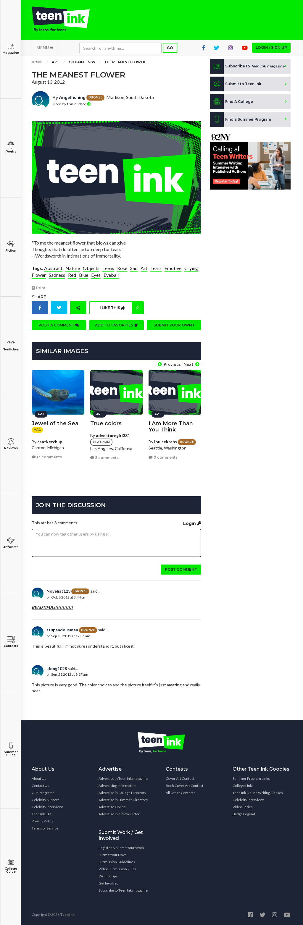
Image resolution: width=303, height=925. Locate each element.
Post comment (181, 569)
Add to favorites (116, 325)
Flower (39, 275)
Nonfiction (10, 345)
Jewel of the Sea (55, 423)
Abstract (53, 268)
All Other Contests (180, 792)
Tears (156, 268)
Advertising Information (117, 785)
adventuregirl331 (113, 435)
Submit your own (174, 325)
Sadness (57, 275)
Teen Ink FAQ (42, 814)
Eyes (96, 275)
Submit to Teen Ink (235, 84)
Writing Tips (108, 876)
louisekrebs (165, 441)
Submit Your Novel (113, 855)
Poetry (10, 147)
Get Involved (109, 883)
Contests (10, 642)
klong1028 (56, 668)
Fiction (10, 246)
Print (38, 288)
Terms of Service (45, 828)
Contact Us (40, 785)
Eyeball (111, 275)
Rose (122, 268)
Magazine (10, 49)
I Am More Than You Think (171, 426)
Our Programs (43, 792)
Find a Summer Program (240, 119)
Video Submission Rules (117, 869)
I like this (121, 308)
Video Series (243, 807)
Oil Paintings (82, 62)
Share (39, 297)
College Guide (10, 866)
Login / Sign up (271, 47)
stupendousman (62, 629)
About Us (39, 778)
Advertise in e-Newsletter (119, 814)
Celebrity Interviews (48, 807)
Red (72, 275)
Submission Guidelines (117, 862)
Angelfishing (72, 97)
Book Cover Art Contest (184, 785)
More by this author (71, 104)
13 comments (47, 457)
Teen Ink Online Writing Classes (258, 792)
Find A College (231, 101)
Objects (91, 268)
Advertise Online (112, 807)
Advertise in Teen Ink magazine (123, 778)
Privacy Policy (42, 821)
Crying (191, 268)
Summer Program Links (251, 778)
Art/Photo (10, 543)
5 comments (104, 457)
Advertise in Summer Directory (123, 800)
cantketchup (49, 441)
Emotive (173, 268)
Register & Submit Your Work (121, 847)
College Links (243, 785)
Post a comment (58, 325)
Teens (108, 268)
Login (192, 523)
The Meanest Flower (124, 62)
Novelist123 (58, 591)
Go (170, 48)
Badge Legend (244, 814)
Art (55, 62)
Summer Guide (10, 749)
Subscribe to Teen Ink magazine (123, 890)
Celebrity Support (45, 800)
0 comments (163, 457)
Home (37, 62)
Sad (134, 268)
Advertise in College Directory (122, 792)
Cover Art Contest (180, 778)
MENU (44, 47)
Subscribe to (247, 66)
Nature (72, 268)
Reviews (10, 444)
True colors (106, 423)
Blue (83, 275)
